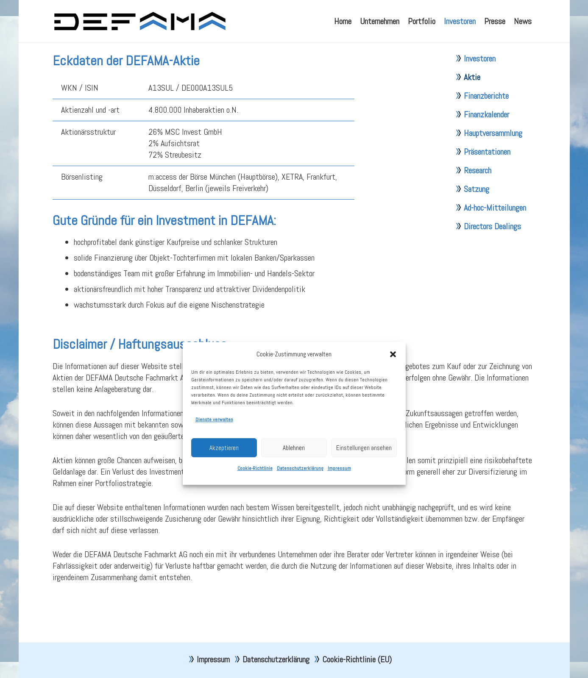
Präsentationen (487, 172)
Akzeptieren (224, 485)
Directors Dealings (492, 247)
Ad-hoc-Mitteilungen (495, 228)
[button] (393, 391)
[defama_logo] (140, 21)
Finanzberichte (486, 116)
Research (477, 191)
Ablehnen (294, 485)
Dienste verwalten (214, 456)
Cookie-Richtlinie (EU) (357, 659)
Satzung (476, 210)
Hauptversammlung (493, 154)
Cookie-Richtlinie (255, 505)
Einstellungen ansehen (364, 485)
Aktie (472, 98)
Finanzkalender (486, 135)
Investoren (480, 79)
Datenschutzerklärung (300, 505)
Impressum (339, 505)
